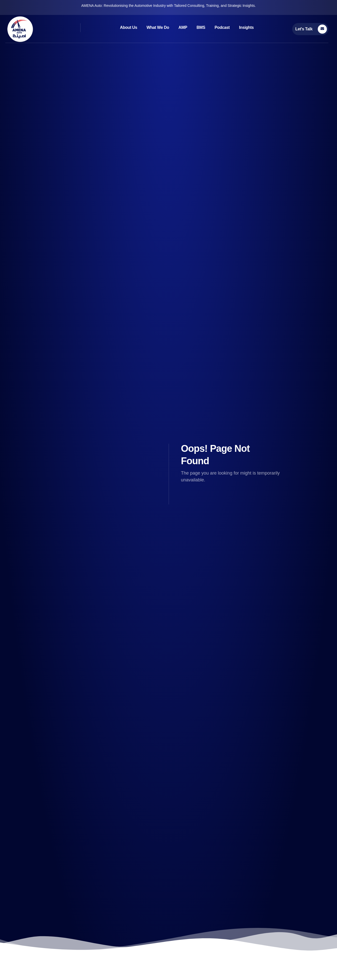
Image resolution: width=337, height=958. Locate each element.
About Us (128, 27)
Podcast (222, 27)
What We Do (158, 27)
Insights (246, 27)
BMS (200, 27)
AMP (183, 27)
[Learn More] (310, 29)
